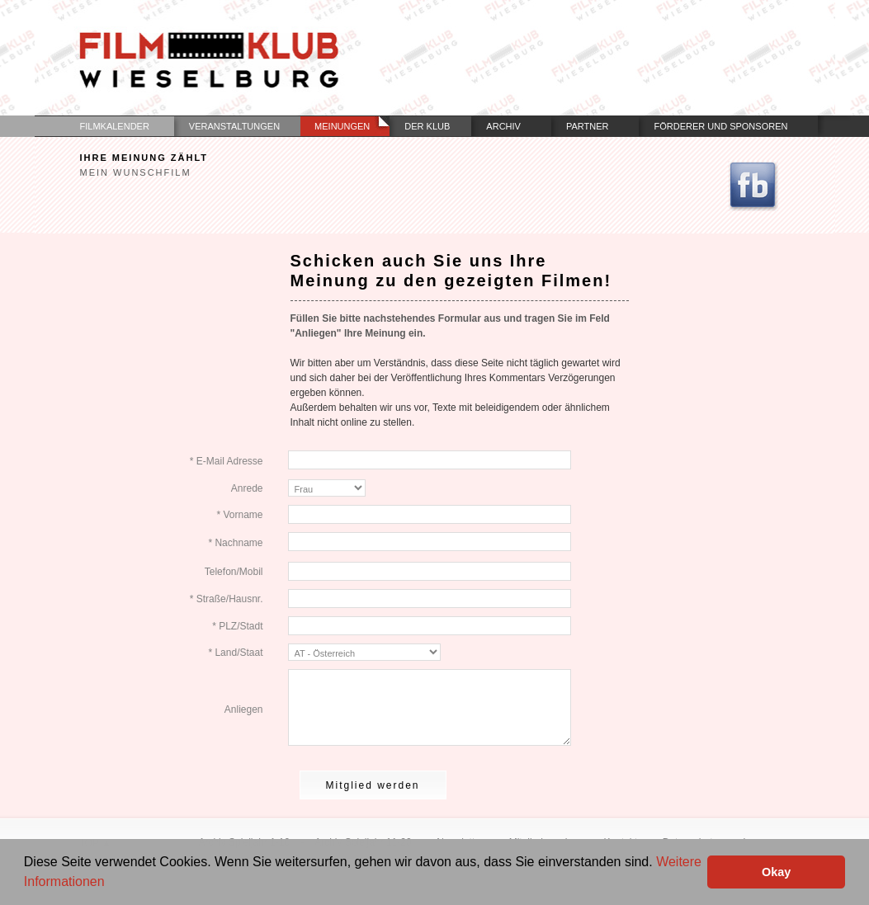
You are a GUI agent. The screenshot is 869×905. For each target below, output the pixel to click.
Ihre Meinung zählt (144, 158)
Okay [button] (776, 872)
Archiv (503, 126)
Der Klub (427, 126)
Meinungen (342, 126)
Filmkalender (114, 126)
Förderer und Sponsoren (720, 126)
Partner (587, 126)
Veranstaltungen (234, 126)
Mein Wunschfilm (135, 172)
